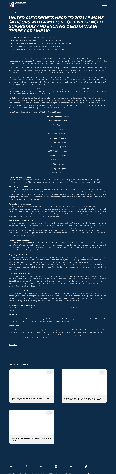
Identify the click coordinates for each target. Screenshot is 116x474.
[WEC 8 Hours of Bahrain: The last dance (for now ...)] (31, 430)
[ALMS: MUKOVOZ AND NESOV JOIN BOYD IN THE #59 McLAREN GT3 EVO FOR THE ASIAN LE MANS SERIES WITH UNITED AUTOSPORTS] (84, 388)
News (17, 13)
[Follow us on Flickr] (71, 466)
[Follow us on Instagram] (56, 466)
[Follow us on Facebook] (26, 466)
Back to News (13, 347)
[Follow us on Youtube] (41, 466)
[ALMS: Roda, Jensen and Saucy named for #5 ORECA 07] (31, 388)
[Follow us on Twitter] (11, 466)
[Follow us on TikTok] (86, 466)
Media (11, 13)
